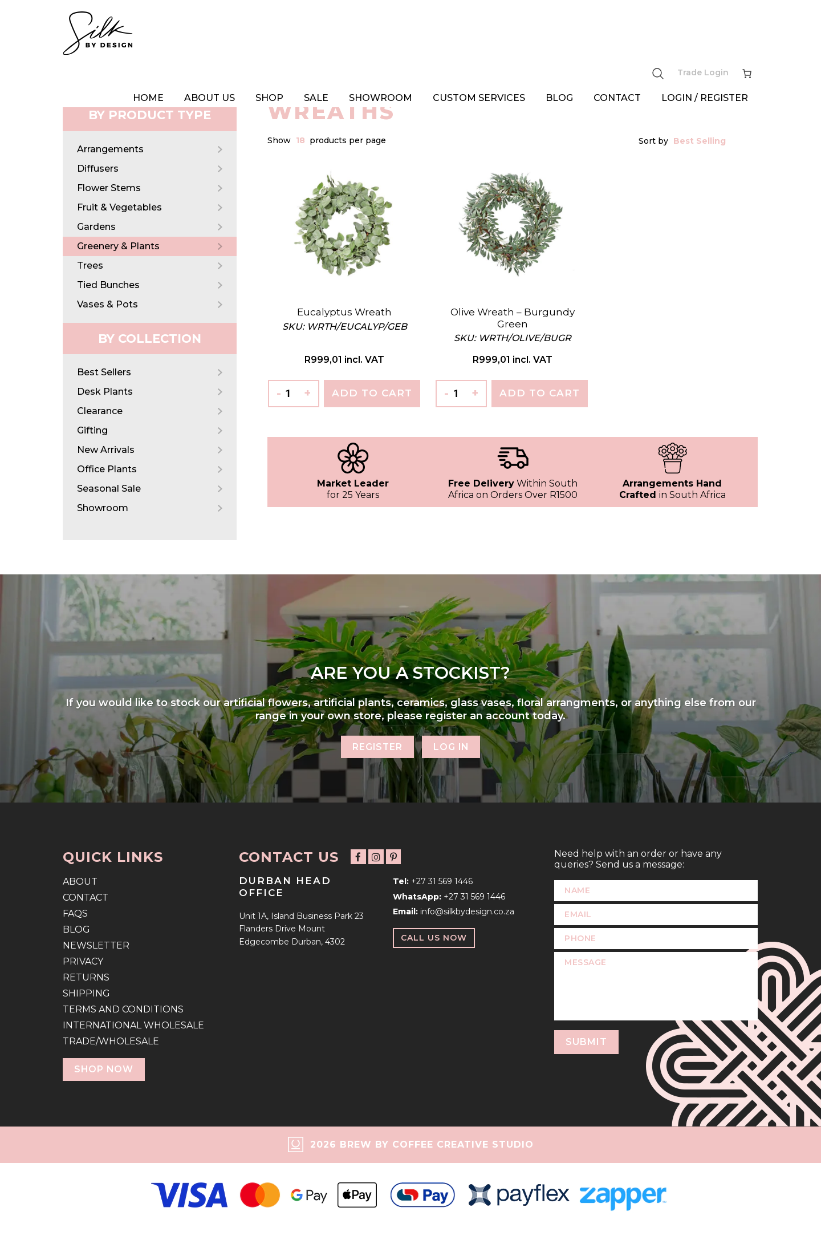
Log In (451, 746)
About (80, 881)
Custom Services (479, 95)
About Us (209, 95)
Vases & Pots (107, 304)
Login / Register (704, 95)
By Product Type (149, 115)
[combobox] (301, 141)
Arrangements (110, 149)
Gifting (92, 430)
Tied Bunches (108, 284)
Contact (617, 95)
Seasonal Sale (109, 488)
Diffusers (98, 168)
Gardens (96, 226)
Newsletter (96, 945)
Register (377, 746)
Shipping (86, 993)
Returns (86, 977)
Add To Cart (372, 393)
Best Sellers (104, 372)
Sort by (654, 141)
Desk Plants (105, 391)
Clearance (100, 411)
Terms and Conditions (123, 1009)
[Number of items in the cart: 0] (746, 72)
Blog (559, 95)
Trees (90, 265)
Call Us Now (434, 938)
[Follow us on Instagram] (374, 857)
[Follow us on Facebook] (358, 857)
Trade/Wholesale (111, 1041)
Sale (316, 95)
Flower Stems (109, 188)
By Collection (149, 338)
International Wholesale (133, 1025)
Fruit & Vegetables (119, 207)
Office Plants (107, 469)
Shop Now (104, 1069)
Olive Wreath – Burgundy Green (512, 317)
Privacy (83, 961)
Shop (269, 95)
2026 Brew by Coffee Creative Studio (422, 1144)
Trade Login (703, 72)
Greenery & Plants (118, 246)
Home (148, 95)
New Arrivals (106, 449)
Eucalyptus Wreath (344, 312)
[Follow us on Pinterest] (391, 857)
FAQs (75, 913)
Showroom (380, 95)
